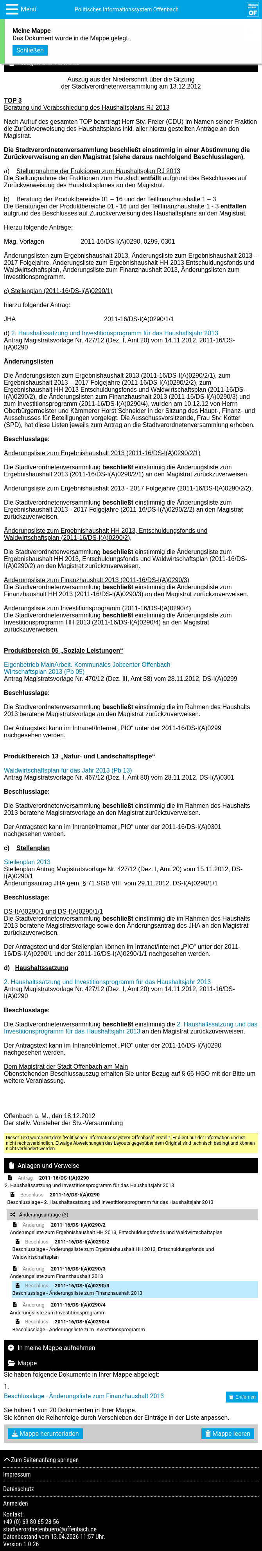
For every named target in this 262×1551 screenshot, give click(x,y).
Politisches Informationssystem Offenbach (127, 9)
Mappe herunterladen (45, 1433)
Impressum (17, 1474)
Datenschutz (18, 1489)
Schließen (30, 48)
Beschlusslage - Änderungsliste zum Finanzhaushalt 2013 (84, 1396)
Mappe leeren (227, 1433)
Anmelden (15, 1503)
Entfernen (242, 1397)
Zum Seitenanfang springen (41, 1460)
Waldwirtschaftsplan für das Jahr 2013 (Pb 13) (68, 770)
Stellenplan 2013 (27, 862)
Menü (28, 9)
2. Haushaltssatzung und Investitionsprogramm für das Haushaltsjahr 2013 (114, 333)
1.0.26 (31, 1544)
